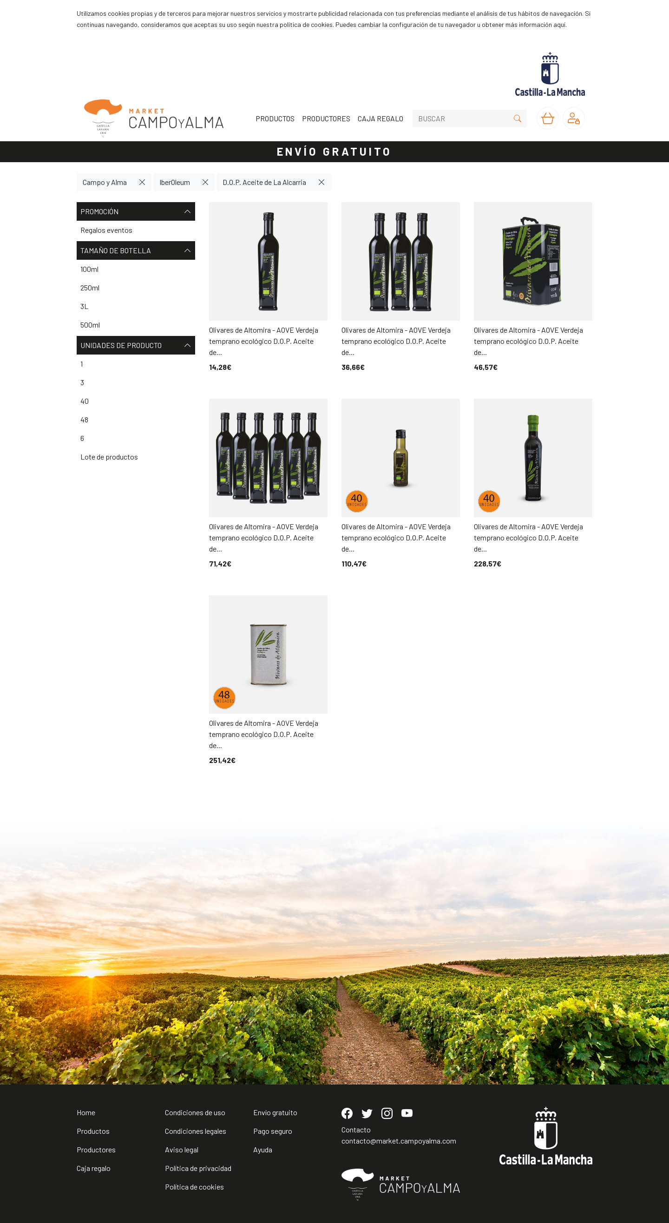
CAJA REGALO (380, 118)
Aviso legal (181, 1149)
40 (84, 400)
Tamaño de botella (135, 250)
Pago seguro (272, 1130)
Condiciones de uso (195, 1112)
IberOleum (174, 182)
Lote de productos (109, 456)
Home (86, 1112)
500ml (90, 324)
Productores (96, 1149)
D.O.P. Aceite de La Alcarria (264, 182)
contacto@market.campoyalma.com (398, 1140)
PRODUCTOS (275, 118)
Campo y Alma (105, 182)
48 (84, 419)
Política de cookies (194, 1186)
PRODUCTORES (326, 118)
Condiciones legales (195, 1130)
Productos (93, 1130)
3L (84, 306)
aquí (559, 24)
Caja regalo (94, 1168)
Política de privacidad (198, 1168)
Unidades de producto (135, 345)
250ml (89, 287)
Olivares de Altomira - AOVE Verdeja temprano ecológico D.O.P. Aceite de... (263, 340)
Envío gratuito (275, 1112)
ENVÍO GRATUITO (334, 151)
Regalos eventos (106, 229)
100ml (89, 268)
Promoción (135, 211)
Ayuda (262, 1149)
